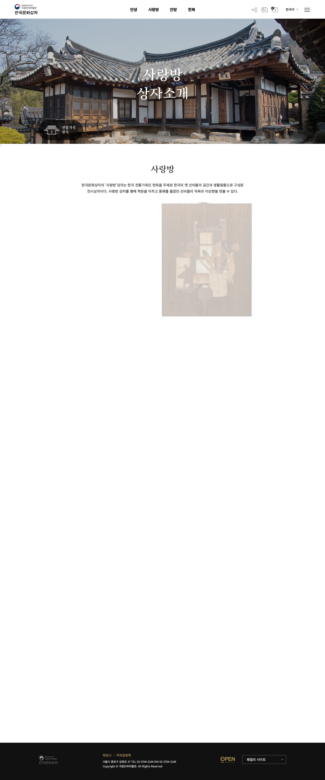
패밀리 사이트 (256, 759)
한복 (191, 9)
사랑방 (153, 9)
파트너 (107, 755)
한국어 (290, 9)
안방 (173, 9)
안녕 (133, 9)
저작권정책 (123, 755)
